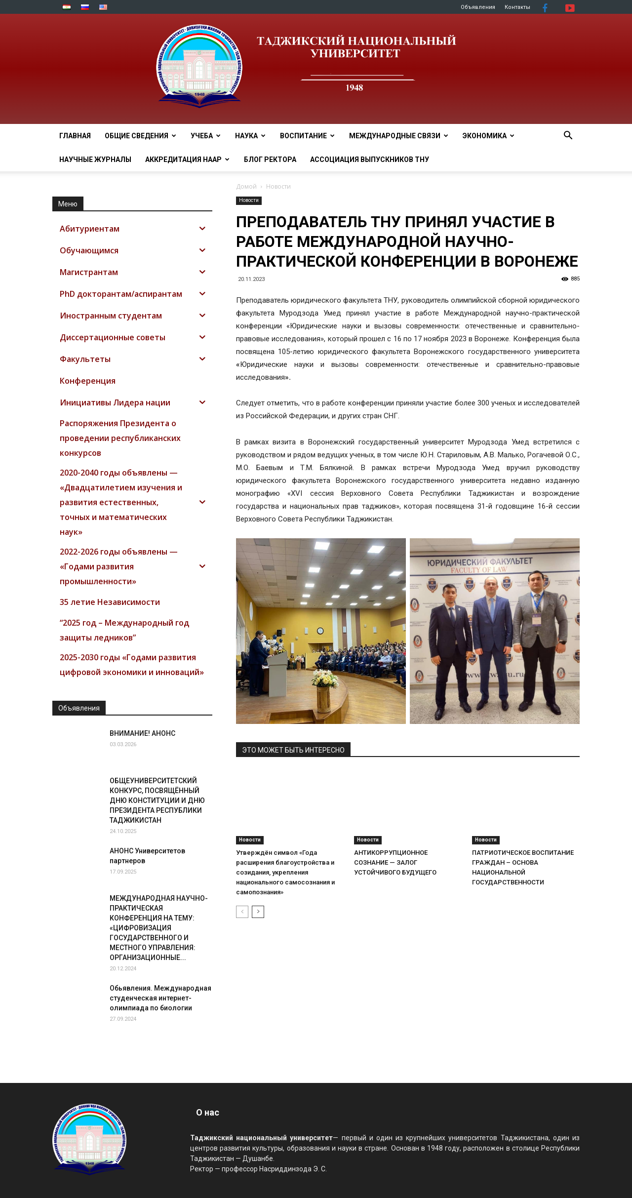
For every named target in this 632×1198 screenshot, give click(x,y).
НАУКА (250, 136)
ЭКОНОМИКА (488, 136)
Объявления (478, 7)
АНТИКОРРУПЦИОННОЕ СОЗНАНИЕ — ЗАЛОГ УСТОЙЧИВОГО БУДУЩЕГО (395, 862)
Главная (75, 136)
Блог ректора (270, 159)
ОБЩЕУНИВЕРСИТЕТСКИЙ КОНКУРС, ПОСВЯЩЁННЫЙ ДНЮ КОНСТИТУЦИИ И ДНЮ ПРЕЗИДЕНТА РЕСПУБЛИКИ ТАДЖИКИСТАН (157, 800)
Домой (246, 186)
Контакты (517, 7)
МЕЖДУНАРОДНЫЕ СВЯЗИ (398, 136)
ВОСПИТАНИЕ (307, 136)
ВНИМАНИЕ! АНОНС (142, 733)
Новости (249, 200)
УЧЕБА (206, 136)
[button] (568, 136)
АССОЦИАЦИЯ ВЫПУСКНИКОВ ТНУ (369, 159)
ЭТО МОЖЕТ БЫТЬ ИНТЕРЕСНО (293, 750)
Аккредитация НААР (187, 159)
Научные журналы (95, 159)
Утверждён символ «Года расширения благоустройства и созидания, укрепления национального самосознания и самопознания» (285, 872)
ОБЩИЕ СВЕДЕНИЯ (140, 136)
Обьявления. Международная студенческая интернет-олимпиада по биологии (160, 998)
